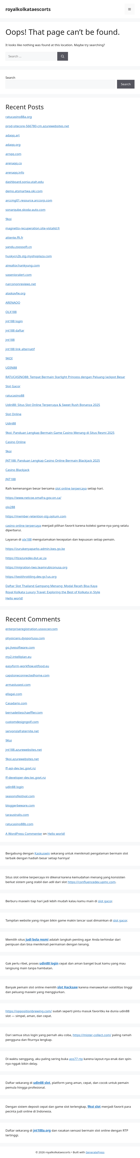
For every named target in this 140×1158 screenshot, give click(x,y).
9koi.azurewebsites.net (22, 759)
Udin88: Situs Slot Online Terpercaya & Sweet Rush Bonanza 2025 (52, 405)
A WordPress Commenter (23, 834)
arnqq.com (13, 154)
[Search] (62, 56)
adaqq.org (13, 144)
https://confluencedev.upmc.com (91, 882)
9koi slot (94, 1106)
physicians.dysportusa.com (25, 638)
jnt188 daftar (14, 330)
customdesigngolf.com (22, 722)
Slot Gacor (12, 386)
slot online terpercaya (71, 488)
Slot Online (13, 414)
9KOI (9, 358)
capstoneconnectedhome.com (27, 675)
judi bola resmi (37, 939)
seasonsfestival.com (20, 796)
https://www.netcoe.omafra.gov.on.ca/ (33, 498)
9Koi (8, 740)
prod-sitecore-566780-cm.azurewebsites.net (37, 126)
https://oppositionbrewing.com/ (28, 1011)
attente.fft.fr (14, 237)
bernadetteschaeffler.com (24, 712)
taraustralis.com (17, 815)
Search (10, 77)
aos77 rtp (76, 1059)
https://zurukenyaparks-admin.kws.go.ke (35, 549)
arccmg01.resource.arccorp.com (28, 200)
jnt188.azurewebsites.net (23, 750)
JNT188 (10, 479)
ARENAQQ (12, 302)
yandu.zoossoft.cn (18, 247)
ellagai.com (13, 694)
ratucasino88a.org (18, 117)
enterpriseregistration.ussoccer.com (31, 629)
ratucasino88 (14, 395)
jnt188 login (14, 321)
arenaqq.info (14, 172)
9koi (8, 219)
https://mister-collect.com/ (92, 1035)
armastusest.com (18, 684)
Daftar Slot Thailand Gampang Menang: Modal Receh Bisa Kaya (51, 586)
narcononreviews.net (20, 284)
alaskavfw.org (15, 293)
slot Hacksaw (67, 987)
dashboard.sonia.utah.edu (24, 182)
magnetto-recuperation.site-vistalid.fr (32, 228)
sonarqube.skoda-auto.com (25, 210)
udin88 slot (41, 1083)
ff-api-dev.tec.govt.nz (20, 768)
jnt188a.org (42, 1130)
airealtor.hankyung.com (22, 265)
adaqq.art (12, 135)
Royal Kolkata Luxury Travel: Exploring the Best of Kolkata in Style (52, 592)
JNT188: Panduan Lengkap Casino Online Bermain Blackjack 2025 (52, 460)
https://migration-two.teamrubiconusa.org (36, 567)
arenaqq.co (13, 163)
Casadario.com (16, 703)
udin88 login (14, 787)
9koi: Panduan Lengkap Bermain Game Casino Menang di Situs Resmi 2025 (59, 433)
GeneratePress (95, 1152)
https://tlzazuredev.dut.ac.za (25, 558)
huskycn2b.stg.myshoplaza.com (28, 256)
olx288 (10, 507)
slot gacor (105, 901)
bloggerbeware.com (20, 805)
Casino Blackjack (17, 470)
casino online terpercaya (23, 525)
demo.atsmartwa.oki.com (23, 191)
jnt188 (10, 340)
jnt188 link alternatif (20, 349)
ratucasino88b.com (19, 824)
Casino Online (15, 442)
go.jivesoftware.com (20, 647)
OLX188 (11, 312)
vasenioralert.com (18, 275)
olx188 (27, 539)
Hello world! (14, 598)
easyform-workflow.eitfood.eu (27, 666)
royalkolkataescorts (28, 9)
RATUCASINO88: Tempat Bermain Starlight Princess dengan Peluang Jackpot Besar (65, 377)
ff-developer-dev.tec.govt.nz (25, 777)
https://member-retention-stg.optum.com (35, 516)
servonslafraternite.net (22, 731)
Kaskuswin (42, 853)
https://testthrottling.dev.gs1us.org (31, 576)
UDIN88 (11, 367)
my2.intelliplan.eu (18, 657)
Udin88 (10, 423)
